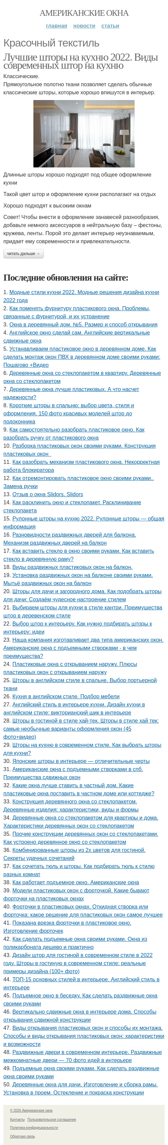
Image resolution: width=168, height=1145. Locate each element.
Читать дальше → (23, 253)
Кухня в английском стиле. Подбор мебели (66, 696)
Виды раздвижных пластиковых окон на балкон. (72, 567)
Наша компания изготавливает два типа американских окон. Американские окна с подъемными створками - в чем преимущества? (83, 648)
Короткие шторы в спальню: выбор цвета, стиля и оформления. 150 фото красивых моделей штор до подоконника (68, 413)
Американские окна (84, 13)
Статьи (110, 26)
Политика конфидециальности (34, 1128)
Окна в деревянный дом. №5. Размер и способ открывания (83, 324)
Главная (56, 26)
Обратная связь (22, 1136)
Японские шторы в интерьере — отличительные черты (81, 761)
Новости (84, 26)
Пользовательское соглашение (52, 1119)
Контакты (17, 1119)
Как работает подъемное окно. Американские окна (75, 882)
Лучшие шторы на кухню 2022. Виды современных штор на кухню (80, 61)
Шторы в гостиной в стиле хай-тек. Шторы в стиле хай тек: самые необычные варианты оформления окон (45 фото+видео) (81, 729)
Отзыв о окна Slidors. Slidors (47, 494)
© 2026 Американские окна (31, 1110)
